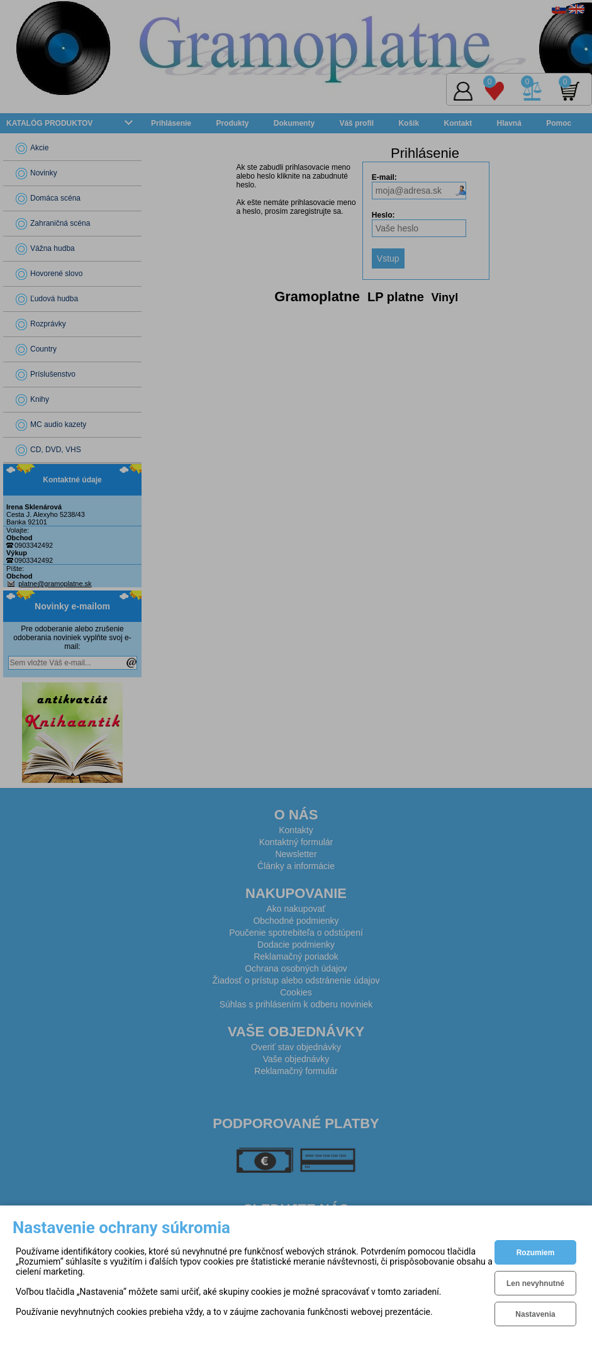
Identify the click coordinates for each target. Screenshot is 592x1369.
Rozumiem (536, 1252)
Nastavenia (535, 1314)
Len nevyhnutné (535, 1283)
